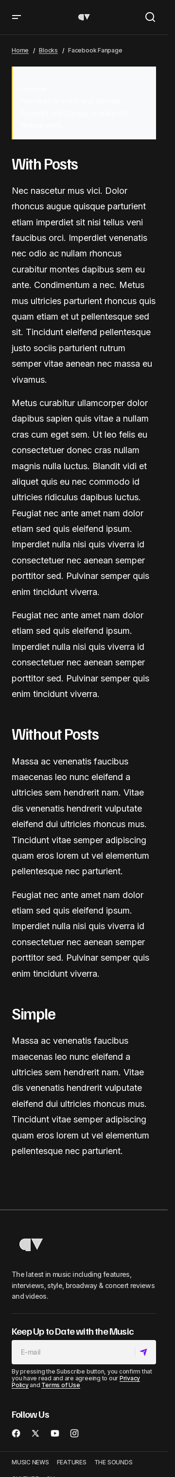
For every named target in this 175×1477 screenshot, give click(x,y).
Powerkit (34, 113)
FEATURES (72, 1462)
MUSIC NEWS (30, 1462)
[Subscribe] (145, 1352)
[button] (16, 17)
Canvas (76, 113)
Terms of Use (60, 1385)
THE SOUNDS (113, 1462)
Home (20, 50)
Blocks (48, 50)
